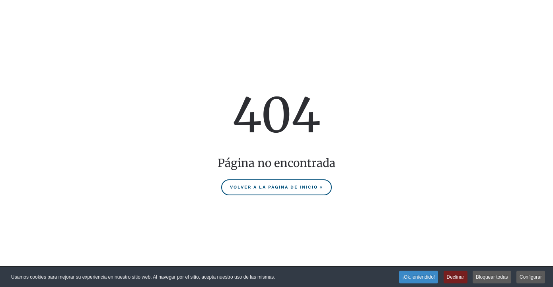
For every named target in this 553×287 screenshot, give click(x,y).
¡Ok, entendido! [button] (418, 277)
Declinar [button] (455, 277)
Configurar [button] (531, 277)
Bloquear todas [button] (492, 277)
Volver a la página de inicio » (276, 187)
